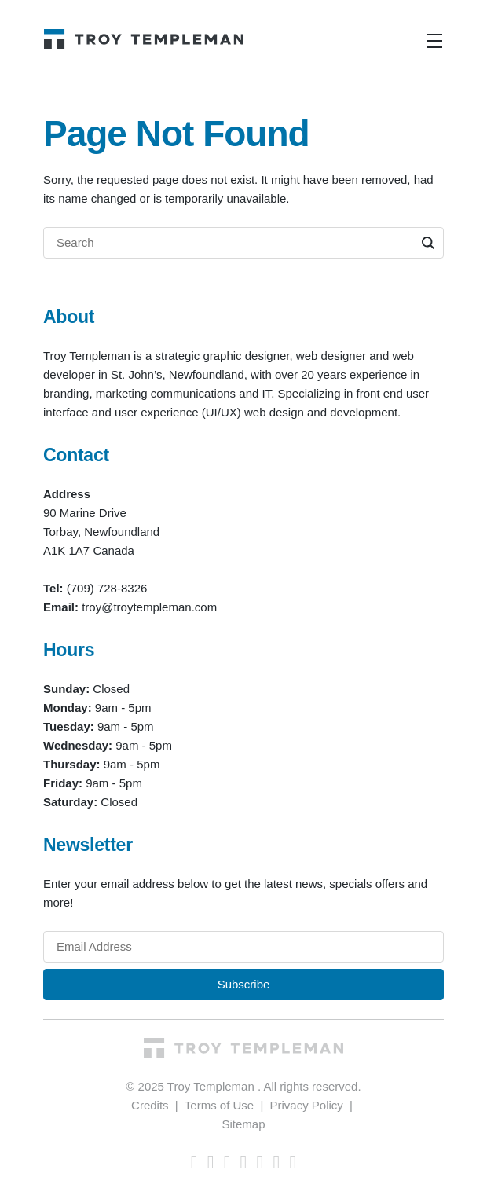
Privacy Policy (305, 1105)
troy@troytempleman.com (149, 607)
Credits (150, 1105)
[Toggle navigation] (434, 41)
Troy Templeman (212, 1086)
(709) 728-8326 (107, 588)
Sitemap (243, 1124)
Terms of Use (219, 1105)
